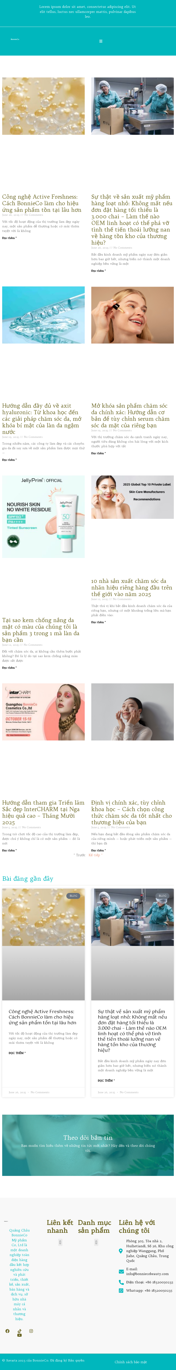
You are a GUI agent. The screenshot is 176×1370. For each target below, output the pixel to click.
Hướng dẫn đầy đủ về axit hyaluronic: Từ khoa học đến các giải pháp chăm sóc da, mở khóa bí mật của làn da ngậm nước (41, 418)
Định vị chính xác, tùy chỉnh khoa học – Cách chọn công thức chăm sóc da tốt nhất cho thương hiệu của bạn (131, 812)
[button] (60, 1242)
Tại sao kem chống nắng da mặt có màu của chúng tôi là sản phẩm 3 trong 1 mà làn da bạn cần (40, 629)
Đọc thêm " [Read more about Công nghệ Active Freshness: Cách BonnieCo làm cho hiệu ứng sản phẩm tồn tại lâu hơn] (9, 238)
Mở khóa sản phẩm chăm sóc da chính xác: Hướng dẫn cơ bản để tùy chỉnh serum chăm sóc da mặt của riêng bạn (130, 415)
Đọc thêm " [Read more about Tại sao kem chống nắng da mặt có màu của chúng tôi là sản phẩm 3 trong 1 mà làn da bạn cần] (9, 667)
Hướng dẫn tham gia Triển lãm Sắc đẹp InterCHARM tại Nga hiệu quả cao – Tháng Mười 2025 (43, 812)
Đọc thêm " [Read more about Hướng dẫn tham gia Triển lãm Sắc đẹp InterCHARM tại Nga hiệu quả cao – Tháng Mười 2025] (9, 850)
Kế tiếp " (95, 855)
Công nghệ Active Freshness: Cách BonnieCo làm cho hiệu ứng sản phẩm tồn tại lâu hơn (41, 203)
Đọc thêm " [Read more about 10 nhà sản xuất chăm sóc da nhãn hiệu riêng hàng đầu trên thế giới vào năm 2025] (98, 622)
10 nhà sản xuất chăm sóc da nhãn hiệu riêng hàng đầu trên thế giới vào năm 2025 (131, 587)
